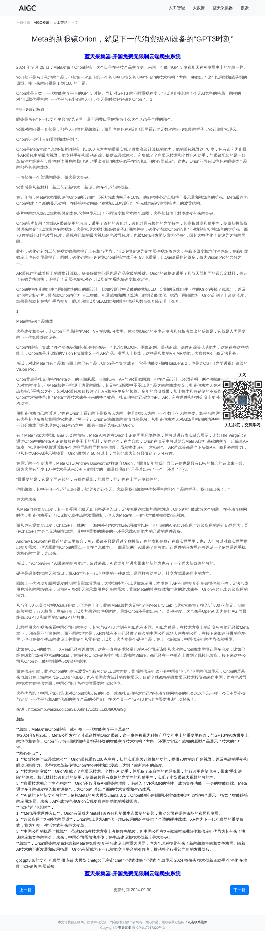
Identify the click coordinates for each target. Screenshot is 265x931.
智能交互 (40, 860)
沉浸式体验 (133, 860)
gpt (19, 860)
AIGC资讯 (41, 22)
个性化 (232, 860)
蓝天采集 (124, 928)
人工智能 (177, 8)
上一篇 (26, 890)
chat (118, 860)
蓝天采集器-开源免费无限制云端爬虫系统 (132, 56)
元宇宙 (108, 860)
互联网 (54, 860)
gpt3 (26, 860)
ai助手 (219, 860)
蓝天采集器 (223, 8)
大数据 (199, 8)
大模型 (80, 860)
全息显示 (165, 860)
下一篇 (240, 890)
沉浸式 (150, 860)
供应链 (68, 860)
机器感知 (46, 866)
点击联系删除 (197, 922)
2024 (178, 860)
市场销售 (29, 866)
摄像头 (190, 860)
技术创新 (205, 860)
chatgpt (94, 860)
